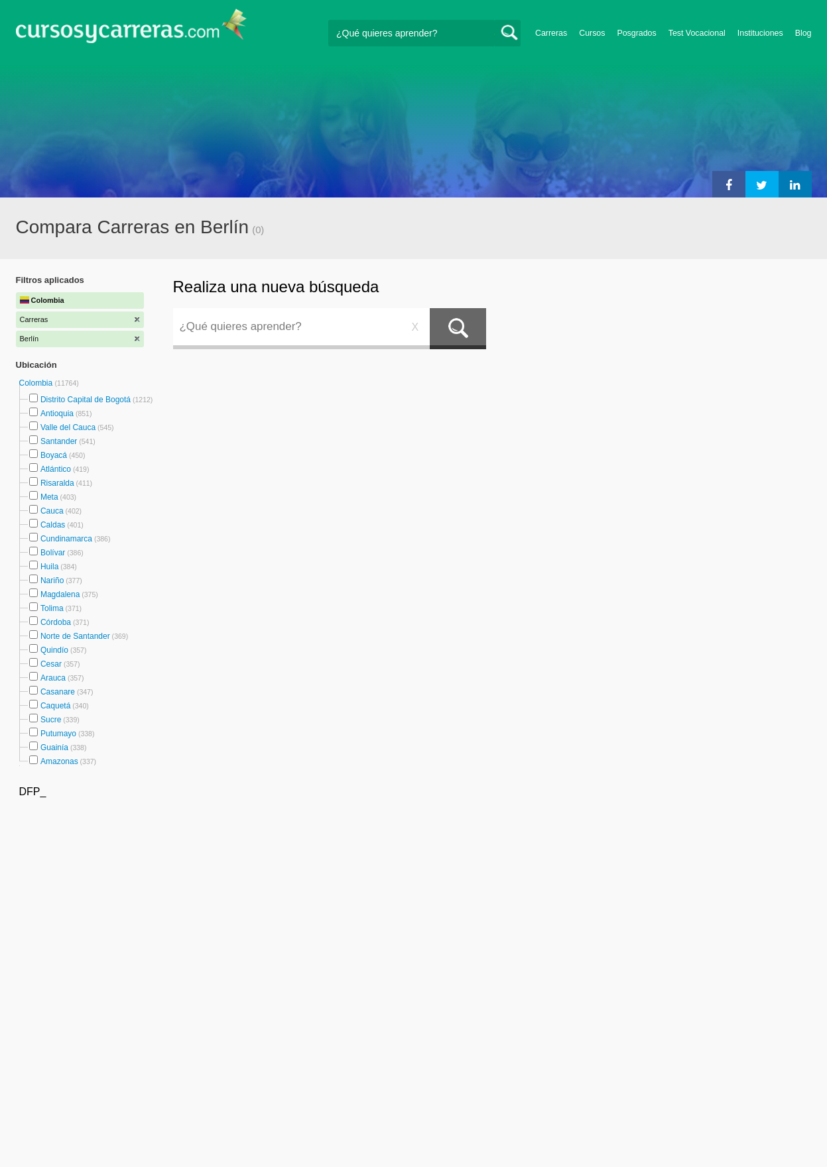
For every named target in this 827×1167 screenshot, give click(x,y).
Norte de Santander (75, 636)
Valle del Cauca (67, 427)
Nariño (52, 580)
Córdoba (55, 622)
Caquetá (55, 705)
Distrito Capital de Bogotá (85, 399)
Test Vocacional (697, 33)
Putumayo (58, 733)
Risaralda (57, 483)
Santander (58, 441)
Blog (803, 33)
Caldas (52, 524)
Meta (49, 497)
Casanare (57, 691)
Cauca (52, 511)
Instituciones (760, 33)
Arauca (53, 678)
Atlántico (55, 469)
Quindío (54, 650)
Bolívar (52, 552)
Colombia (37, 383)
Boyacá (53, 455)
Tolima (52, 608)
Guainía (54, 747)
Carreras (551, 33)
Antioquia (57, 413)
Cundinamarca (66, 538)
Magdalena (60, 594)
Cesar (51, 664)
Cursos (592, 33)
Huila (49, 566)
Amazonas (59, 761)
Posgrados (636, 33)
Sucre (50, 719)
